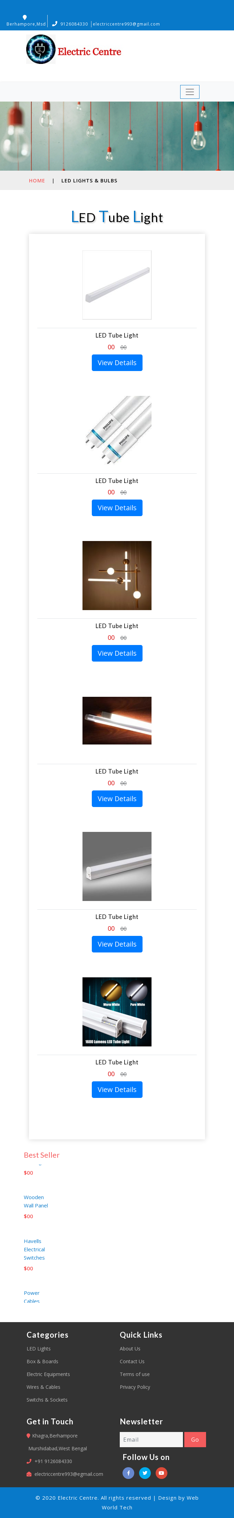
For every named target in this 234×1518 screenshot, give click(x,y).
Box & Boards (42, 1361)
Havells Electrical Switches (34, 1254)
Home (37, 180)
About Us (130, 1348)
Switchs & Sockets (47, 1399)
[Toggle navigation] (189, 92)
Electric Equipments (48, 1374)
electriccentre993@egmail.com (69, 1474)
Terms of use (135, 1374)
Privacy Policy (135, 1387)
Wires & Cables (43, 1387)
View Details (117, 362)
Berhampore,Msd (26, 21)
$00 (28, 1177)
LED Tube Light (117, 335)
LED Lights (39, 1348)
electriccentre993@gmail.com (126, 24)
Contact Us (132, 1361)
